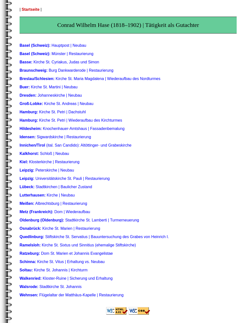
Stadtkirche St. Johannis (51, 287)
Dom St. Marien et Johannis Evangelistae (66, 253)
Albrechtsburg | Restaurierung (53, 203)
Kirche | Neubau (47, 195)
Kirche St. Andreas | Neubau (56, 104)
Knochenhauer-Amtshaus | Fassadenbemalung (72, 129)
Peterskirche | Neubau (47, 170)
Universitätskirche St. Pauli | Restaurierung (65, 178)
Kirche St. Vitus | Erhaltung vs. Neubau (62, 262)
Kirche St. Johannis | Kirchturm (54, 270)
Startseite (31, 9)
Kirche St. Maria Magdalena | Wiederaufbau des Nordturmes (90, 79)
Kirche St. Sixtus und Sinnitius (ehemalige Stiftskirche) (78, 245)
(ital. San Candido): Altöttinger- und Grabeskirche (76, 145)
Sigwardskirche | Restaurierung (55, 137)
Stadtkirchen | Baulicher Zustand (56, 187)
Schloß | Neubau (44, 153)
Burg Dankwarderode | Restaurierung (66, 70)
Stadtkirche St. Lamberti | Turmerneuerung (79, 220)
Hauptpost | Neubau (53, 45)
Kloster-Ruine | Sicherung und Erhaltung (66, 278)
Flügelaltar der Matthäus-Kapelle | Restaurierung (71, 295)
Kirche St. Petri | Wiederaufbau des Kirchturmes (71, 120)
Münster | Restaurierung (56, 54)
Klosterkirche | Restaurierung (49, 162)
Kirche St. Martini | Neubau (49, 87)
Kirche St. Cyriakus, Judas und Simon (59, 62)
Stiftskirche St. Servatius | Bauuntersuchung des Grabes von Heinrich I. (94, 237)
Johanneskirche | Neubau (51, 95)
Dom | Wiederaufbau (55, 212)
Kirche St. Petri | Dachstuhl (53, 112)
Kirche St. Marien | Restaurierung (60, 228)
